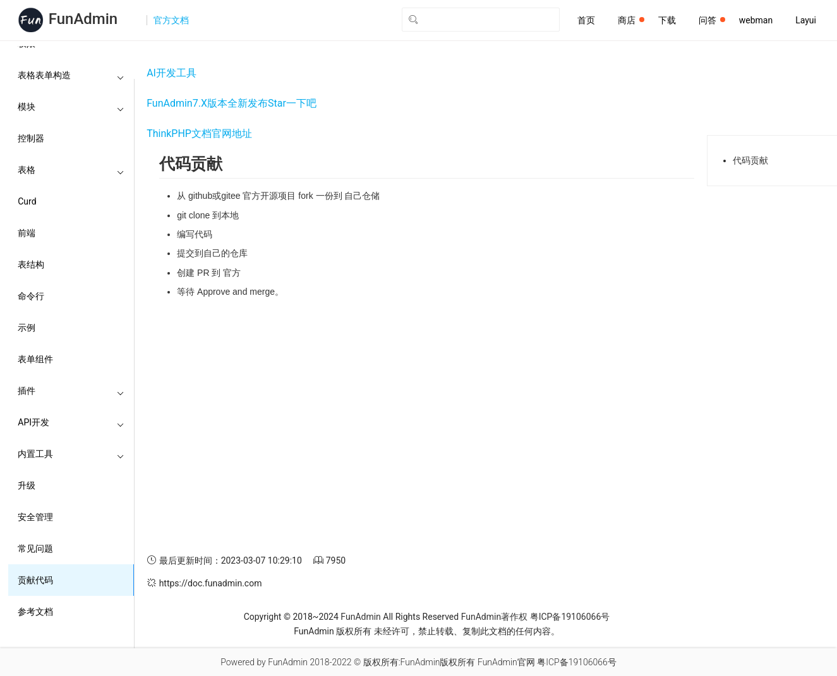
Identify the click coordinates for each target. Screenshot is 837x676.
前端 (26, 233)
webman (756, 20)
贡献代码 (35, 580)
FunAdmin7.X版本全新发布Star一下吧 (231, 103)
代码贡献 (750, 160)
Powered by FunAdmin (264, 662)
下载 (667, 20)
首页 (586, 20)
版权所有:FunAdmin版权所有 (419, 662)
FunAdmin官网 (506, 662)
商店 (631, 20)
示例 (26, 328)
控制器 (31, 138)
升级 (26, 485)
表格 (71, 170)
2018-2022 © (335, 662)
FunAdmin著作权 (494, 617)
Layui (805, 20)
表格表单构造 (71, 75)
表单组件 (35, 359)
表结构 (31, 264)
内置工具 (71, 454)
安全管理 (35, 517)
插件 (71, 390)
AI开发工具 (171, 73)
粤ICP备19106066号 (570, 617)
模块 (71, 106)
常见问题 (35, 548)
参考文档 (35, 612)
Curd (27, 201)
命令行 (31, 296)
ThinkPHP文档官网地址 (199, 133)
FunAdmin (360, 617)
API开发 (71, 422)
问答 (712, 20)
